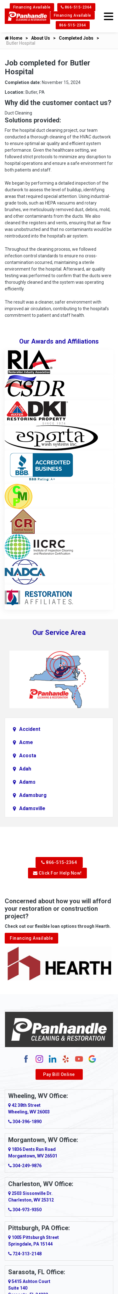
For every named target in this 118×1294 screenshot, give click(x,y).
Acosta (27, 756)
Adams (27, 782)
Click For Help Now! (57, 873)
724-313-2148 (25, 1253)
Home (13, 38)
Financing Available (32, 7)
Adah (25, 769)
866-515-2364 (76, 7)
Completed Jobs (76, 38)
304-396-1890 (25, 1121)
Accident (29, 729)
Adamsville (32, 808)
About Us (40, 38)
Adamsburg (33, 795)
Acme (26, 742)
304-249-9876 (25, 1165)
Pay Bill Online (59, 1074)
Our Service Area (59, 632)
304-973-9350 (25, 1209)
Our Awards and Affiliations (59, 341)
